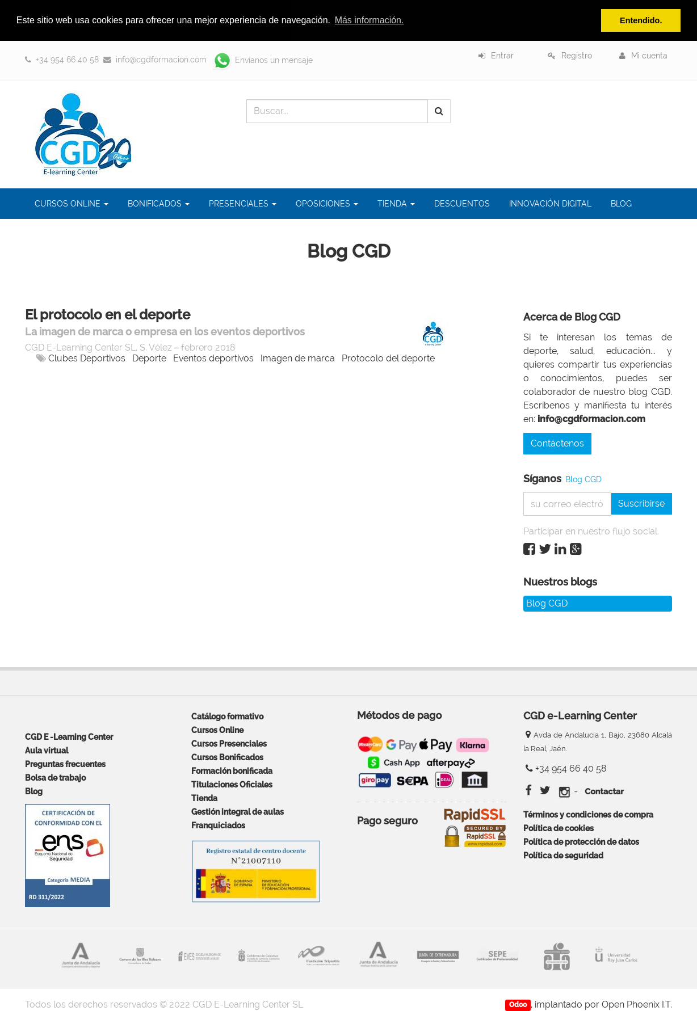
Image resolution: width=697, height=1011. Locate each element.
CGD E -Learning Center (69, 737)
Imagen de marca (298, 358)
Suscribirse (641, 503)
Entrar (502, 55)
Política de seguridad (563, 855)
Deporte (149, 358)
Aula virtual (46, 750)
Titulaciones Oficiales (231, 784)
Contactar (604, 792)
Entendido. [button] (641, 20)
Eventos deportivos (213, 358)
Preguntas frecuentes (65, 764)
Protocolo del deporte (388, 358)
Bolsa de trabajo (55, 777)
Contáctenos (557, 443)
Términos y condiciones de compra (588, 814)
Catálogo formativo (227, 716)
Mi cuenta (649, 55)
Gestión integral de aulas (237, 811)
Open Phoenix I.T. (637, 1004)
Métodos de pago (399, 716)
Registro (576, 55)
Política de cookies (558, 828)
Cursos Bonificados (227, 757)
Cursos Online (217, 730)
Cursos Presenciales (229, 743)
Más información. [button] (369, 20)
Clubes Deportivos (86, 358)
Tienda (204, 798)
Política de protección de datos (581, 841)
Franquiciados (218, 825)
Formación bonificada (231, 771)
